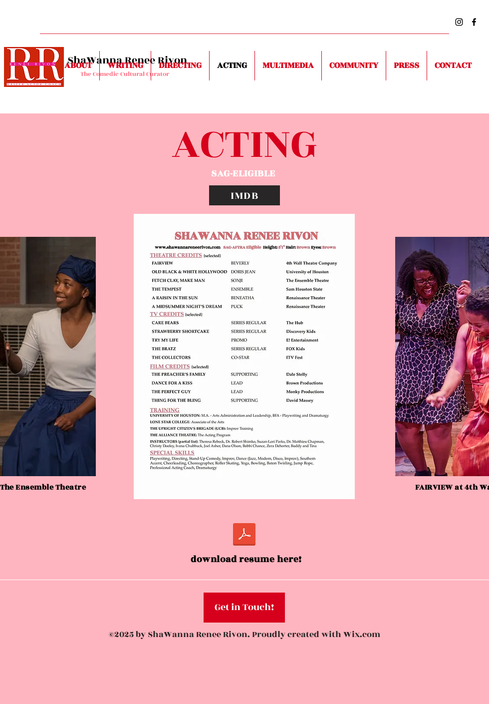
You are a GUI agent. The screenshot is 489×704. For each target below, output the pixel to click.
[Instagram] (459, 22)
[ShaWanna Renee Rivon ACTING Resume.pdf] (244, 535)
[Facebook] (474, 22)
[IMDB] (244, 195)
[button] (244, 608)
